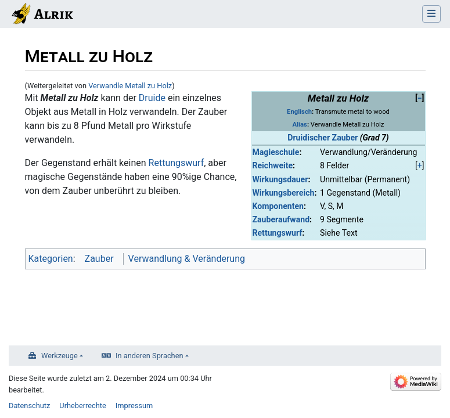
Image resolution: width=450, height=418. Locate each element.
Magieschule (276, 152)
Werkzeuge (59, 355)
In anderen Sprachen (149, 355)
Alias (300, 124)
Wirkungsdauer (280, 179)
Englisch (299, 112)
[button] (419, 98)
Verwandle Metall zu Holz (130, 85)
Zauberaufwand (281, 219)
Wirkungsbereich (284, 192)
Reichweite (273, 165)
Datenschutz (29, 405)
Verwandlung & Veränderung (186, 258)
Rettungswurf (278, 232)
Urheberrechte (82, 405)
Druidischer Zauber (322, 137)
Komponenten (278, 206)
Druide (152, 97)
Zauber (99, 258)
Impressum (134, 405)
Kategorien (50, 258)
